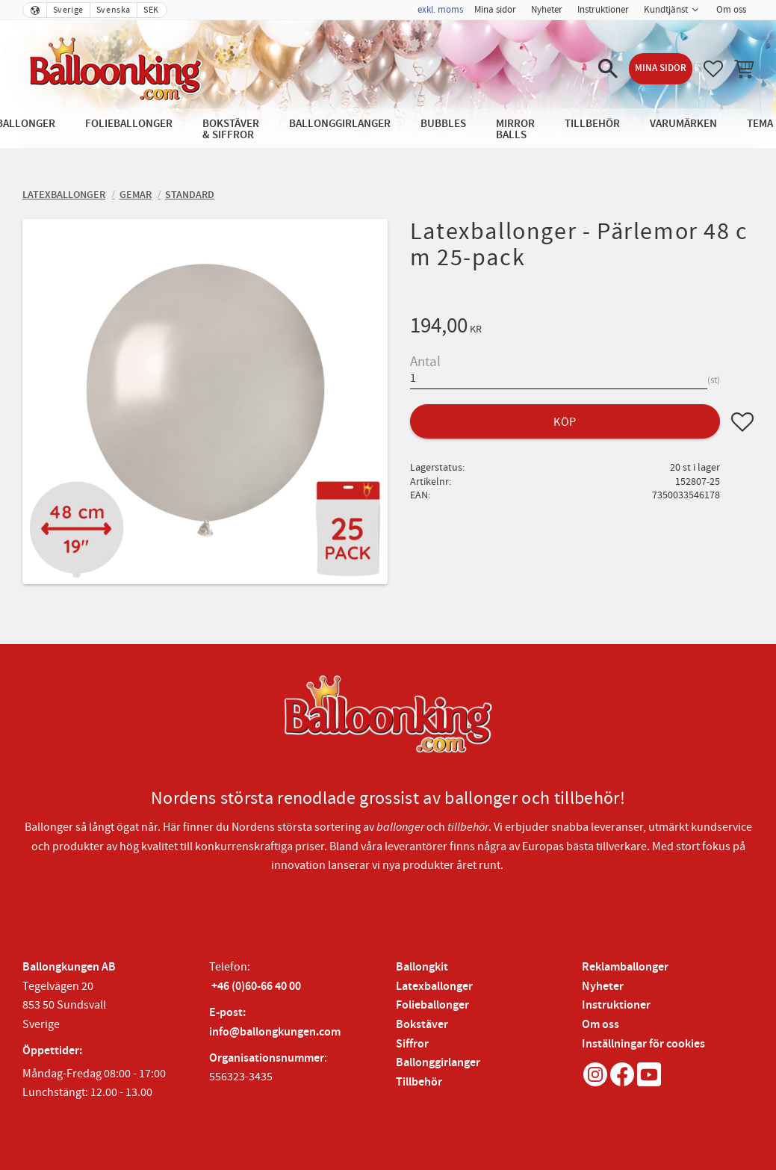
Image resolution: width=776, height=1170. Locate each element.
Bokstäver (422, 1025)
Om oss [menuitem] (731, 10)
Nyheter (603, 986)
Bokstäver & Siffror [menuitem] (230, 129)
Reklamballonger (625, 967)
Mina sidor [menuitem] (495, 10)
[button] (608, 68)
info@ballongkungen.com (275, 1032)
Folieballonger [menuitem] (129, 124)
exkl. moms (440, 10)
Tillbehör (419, 1082)
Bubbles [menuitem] (443, 124)
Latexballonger (434, 986)
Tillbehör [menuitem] (592, 124)
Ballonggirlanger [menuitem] (340, 124)
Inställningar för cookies (643, 1044)
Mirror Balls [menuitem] (515, 129)
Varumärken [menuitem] (683, 124)
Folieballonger (432, 1005)
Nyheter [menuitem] (546, 10)
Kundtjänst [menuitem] (666, 10)
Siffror (412, 1044)
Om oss (600, 1025)
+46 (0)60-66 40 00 (256, 986)
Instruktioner (616, 1005)
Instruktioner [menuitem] (603, 10)
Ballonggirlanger (438, 1063)
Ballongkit (422, 967)
